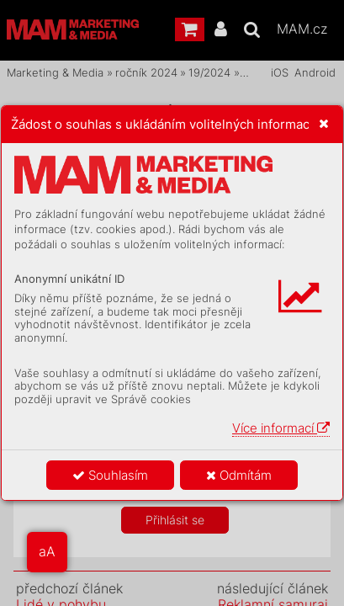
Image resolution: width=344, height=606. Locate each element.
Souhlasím (110, 475)
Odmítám (239, 475)
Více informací (281, 428)
